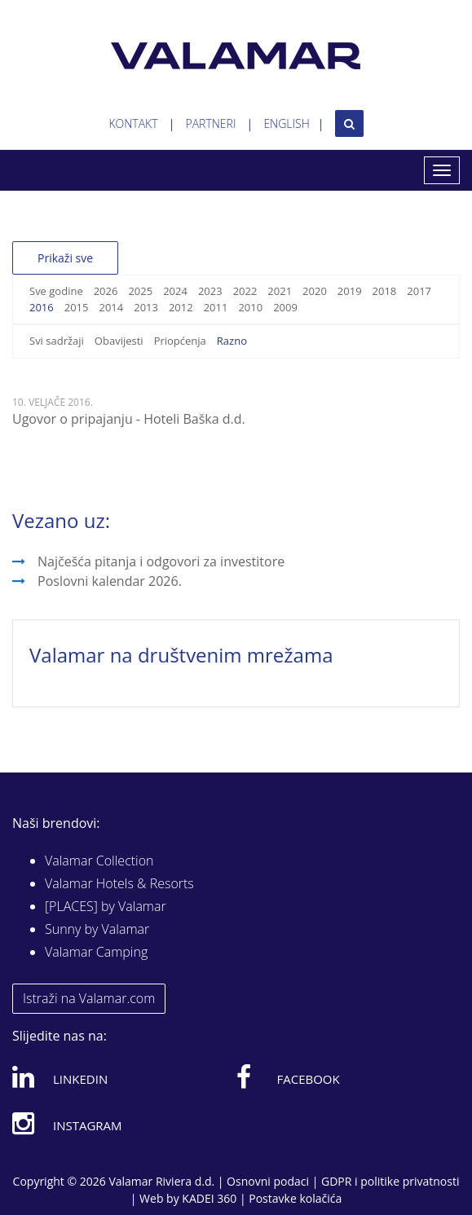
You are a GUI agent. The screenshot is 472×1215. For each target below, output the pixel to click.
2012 (181, 307)
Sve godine (56, 291)
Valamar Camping (96, 952)
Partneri (211, 123)
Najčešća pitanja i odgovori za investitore (161, 561)
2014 (111, 307)
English (286, 123)
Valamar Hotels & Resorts (119, 883)
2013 (146, 307)
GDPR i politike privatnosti (390, 1181)
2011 (216, 307)
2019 (349, 291)
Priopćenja (180, 340)
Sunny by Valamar (97, 929)
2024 (175, 291)
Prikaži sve (65, 258)
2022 (245, 291)
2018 (385, 291)
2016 (41, 307)
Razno (232, 340)
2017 (419, 291)
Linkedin (60, 1076)
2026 (106, 291)
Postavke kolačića (295, 1198)
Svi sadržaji (56, 340)
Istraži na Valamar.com (89, 998)
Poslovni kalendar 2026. (109, 581)
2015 (76, 307)
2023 (210, 291)
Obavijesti (119, 340)
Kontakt (132, 123)
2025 (140, 291)
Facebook (288, 1076)
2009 (285, 307)
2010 (250, 307)
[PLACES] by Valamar (105, 906)
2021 (279, 291)
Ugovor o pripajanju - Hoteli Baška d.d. (128, 419)
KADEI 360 (209, 1198)
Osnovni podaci (268, 1181)
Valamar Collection (99, 860)
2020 (314, 291)
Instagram (67, 1123)
